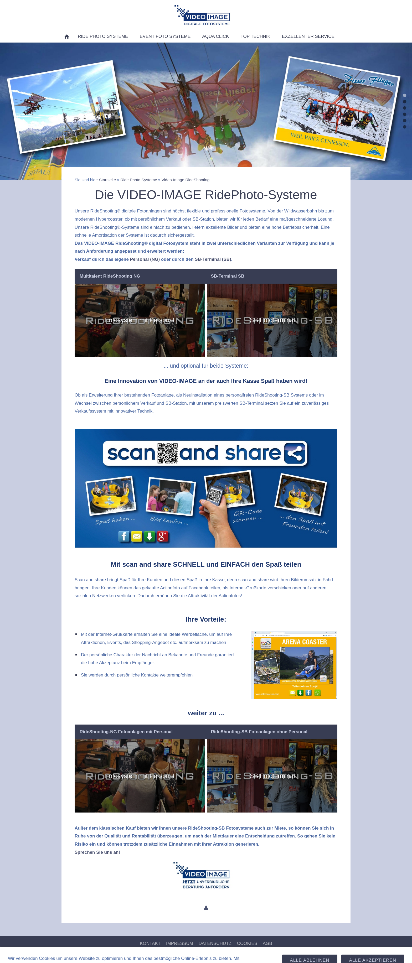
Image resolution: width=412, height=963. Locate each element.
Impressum (179, 943)
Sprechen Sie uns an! (97, 852)
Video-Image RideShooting (186, 180)
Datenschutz (215, 943)
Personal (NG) (145, 259)
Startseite (107, 180)
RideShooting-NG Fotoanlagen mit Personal (126, 731)
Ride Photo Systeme (138, 180)
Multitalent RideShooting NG (110, 276)
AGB (267, 943)
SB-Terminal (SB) (213, 259)
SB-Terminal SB (227, 276)
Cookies (247, 943)
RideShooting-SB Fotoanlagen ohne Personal (259, 731)
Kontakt (150, 943)
